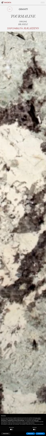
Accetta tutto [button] (40, 433)
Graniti (23, 9)
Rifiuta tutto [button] (30, 433)
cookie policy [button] (36, 420)
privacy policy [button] (37, 417)
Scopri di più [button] (5, 433)
